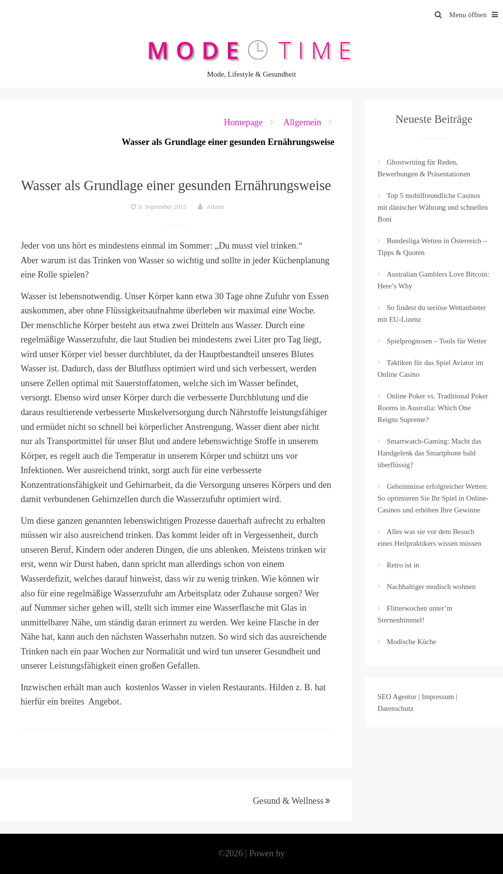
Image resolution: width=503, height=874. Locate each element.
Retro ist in (403, 565)
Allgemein (302, 122)
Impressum (437, 697)
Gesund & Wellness (288, 801)
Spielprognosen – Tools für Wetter (436, 341)
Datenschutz (396, 708)
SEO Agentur (397, 697)
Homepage (243, 122)
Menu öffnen (476, 15)
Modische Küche (411, 642)
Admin (215, 206)
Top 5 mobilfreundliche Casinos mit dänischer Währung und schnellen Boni (433, 207)
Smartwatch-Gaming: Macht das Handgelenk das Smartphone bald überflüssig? (429, 453)
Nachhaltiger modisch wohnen (431, 587)
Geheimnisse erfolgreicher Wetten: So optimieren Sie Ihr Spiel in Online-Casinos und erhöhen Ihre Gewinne (433, 498)
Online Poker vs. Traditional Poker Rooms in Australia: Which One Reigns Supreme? (433, 407)
